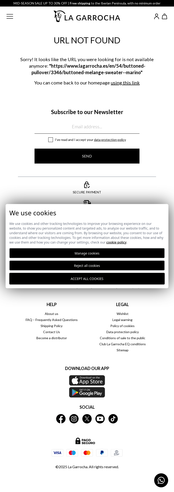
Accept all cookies (87, 278)
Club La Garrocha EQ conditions (122, 344)
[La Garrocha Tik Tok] (113, 418)
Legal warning (122, 320)
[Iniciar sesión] (156, 16)
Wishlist (123, 314)
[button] (14, 16)
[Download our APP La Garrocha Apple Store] (87, 386)
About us (51, 314)
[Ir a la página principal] (87, 16)
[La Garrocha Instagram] (74, 418)
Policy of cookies (122, 326)
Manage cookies (87, 253)
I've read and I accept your (90, 140)
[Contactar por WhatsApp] (161, 480)
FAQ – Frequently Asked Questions (52, 320)
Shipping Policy (52, 326)
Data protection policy (110, 140)
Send (87, 156)
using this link (125, 82)
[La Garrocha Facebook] (61, 418)
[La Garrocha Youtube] (100, 418)
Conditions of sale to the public (122, 338)
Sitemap (123, 350)
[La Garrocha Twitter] (87, 418)
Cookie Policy (116, 242)
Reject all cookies (87, 265)
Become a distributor (51, 338)
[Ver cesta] (164, 16)
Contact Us (51, 332)
